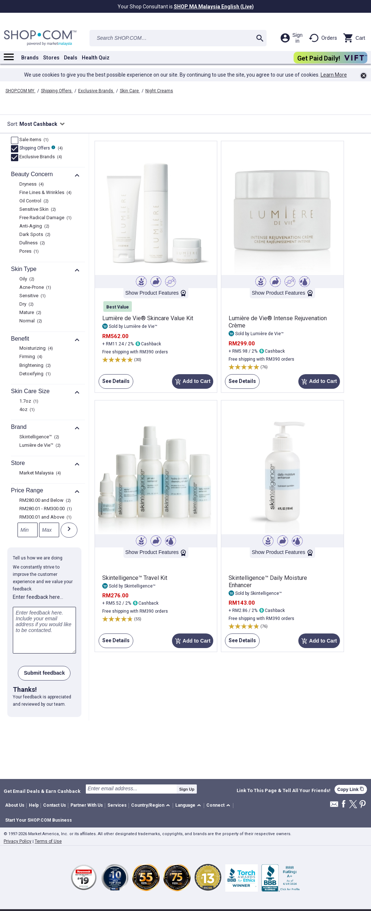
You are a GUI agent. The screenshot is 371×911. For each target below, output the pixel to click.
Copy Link (350, 789)
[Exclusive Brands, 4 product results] (14, 157)
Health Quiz (96, 58)
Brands (30, 58)
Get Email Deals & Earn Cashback (42, 791)
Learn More (334, 75)
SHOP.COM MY (20, 90)
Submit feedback (44, 673)
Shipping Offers (57, 90)
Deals (70, 58)
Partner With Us (86, 805)
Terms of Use (48, 841)
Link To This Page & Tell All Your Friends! (283, 790)
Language (185, 805)
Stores (51, 58)
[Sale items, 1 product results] (14, 140)
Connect (215, 805)
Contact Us (54, 805)
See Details (114, 383)
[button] (151, 805)
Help (34, 805)
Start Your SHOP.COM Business (38, 820)
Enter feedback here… (38, 597)
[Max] (49, 530)
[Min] (28, 530)
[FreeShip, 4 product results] (14, 148)
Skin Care (130, 90)
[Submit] (69, 530)
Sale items (33, 140)
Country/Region (147, 805)
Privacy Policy (17, 841)
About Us (14, 805)
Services (117, 805)
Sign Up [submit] (187, 789)
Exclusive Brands (96, 90)
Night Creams (159, 90)
